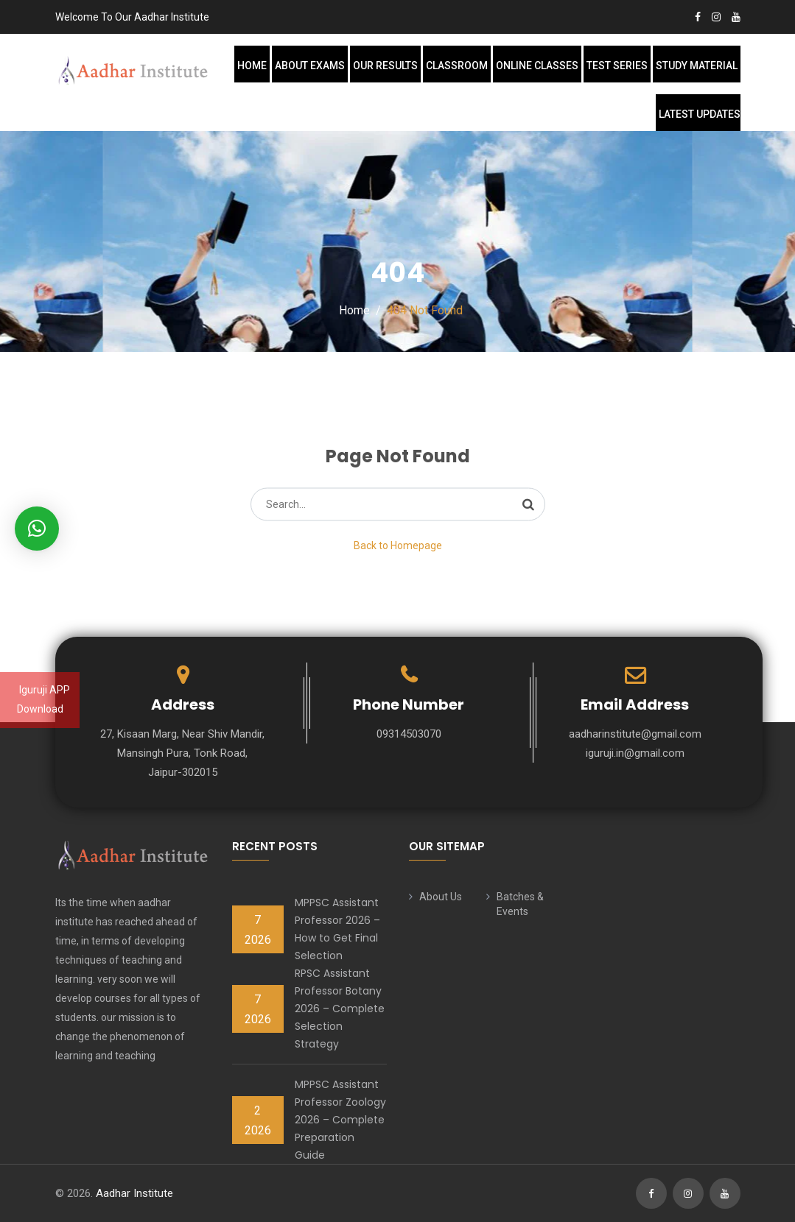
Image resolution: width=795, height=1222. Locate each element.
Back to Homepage (398, 545)
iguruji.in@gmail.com (635, 753)
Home (252, 65)
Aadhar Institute (134, 1193)
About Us (440, 897)
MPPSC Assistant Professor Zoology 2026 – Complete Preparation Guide (340, 1119)
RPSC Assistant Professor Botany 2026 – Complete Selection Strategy (340, 1008)
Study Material (697, 65)
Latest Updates (699, 114)
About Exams (310, 65)
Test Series (617, 65)
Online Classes (537, 65)
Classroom (457, 65)
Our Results (385, 65)
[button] (37, 528)
